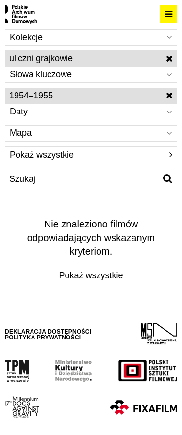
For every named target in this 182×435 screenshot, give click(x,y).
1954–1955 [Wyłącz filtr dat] (91, 95)
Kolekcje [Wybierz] (91, 37)
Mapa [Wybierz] (91, 133)
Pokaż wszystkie (91, 155)
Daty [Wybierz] (91, 111)
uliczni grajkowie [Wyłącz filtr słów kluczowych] (91, 58)
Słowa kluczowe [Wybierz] (91, 74)
